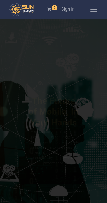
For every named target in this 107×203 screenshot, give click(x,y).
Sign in (68, 9)
